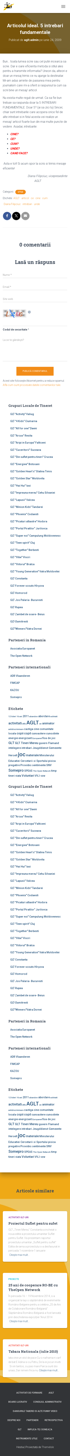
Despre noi (13, 1420)
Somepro (16, 697)
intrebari (27, 204)
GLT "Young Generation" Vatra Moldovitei (35, 571)
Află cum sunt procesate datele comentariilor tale (31, 385)
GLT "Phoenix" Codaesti (24, 514)
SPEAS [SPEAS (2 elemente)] (28, 770)
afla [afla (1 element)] (24, 724)
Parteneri (32, 1420)
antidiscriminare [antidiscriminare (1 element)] (16, 729)
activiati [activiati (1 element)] (53, 716)
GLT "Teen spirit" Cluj (22, 542)
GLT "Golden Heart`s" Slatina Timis (31, 471)
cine (37, 198)
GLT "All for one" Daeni (23, 428)
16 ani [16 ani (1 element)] (19, 716)
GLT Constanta (18, 578)
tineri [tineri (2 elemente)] (11, 775)
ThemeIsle (48, 1447)
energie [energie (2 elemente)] (13, 738)
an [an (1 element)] (40, 724)
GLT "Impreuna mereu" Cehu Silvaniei (32, 492)
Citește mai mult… (19, 1254)
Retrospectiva (54, 1420)
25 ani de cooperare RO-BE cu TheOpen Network (33, 1287)
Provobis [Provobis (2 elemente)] (26, 765)
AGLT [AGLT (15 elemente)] (32, 723)
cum (45, 198)
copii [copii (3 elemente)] (20, 733)
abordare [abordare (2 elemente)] (44, 716)
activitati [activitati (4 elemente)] (15, 723)
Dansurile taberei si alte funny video (35, 1411)
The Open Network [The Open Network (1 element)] (42, 771)
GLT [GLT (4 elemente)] (11, 743)
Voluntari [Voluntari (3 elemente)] (28, 775)
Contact (49, 1438)
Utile (20, 192)
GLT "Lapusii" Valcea (22, 499)
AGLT (16, 198)
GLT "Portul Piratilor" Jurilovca (28, 528)
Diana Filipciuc (12, 204)
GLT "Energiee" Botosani (25, 464)
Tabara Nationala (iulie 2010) (33, 1351)
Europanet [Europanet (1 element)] (37, 738)
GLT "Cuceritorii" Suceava (25, 449)
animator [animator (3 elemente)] (48, 723)
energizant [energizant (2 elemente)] (25, 738)
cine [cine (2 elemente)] (36, 729)
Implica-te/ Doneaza (40, 1429)
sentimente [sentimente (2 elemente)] (39, 765)
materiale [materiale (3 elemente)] (32, 755)
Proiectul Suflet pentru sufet (32, 1223)
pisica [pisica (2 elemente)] (52, 760)
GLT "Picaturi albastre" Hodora (28, 521)
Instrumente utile (27, 1438)
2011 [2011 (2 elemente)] (26, 716)
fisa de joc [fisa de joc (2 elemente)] (48, 738)
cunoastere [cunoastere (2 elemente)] (39, 733)
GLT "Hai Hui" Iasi (20, 485)
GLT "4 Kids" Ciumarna (23, 421)
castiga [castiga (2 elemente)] (28, 729)
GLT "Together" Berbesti (24, 549)
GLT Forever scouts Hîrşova (27, 585)
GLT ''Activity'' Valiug (22, 414)
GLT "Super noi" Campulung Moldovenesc (35, 535)
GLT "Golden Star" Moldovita (27, 478)
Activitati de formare (29, 1392)
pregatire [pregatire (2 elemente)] (14, 765)
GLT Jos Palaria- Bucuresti (26, 600)
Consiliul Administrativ (47, 1402)
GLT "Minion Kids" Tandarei (26, 506)
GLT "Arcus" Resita (21, 435)
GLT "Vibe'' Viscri (20, 557)
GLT (19, 1429)
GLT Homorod (18, 592)
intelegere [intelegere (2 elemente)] (14, 747)
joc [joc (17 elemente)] (21, 754)
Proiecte (13, 1279)
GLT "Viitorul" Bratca (22, 564)
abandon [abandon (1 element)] (33, 716)
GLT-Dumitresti (19, 621)
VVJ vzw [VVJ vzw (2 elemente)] (40, 775)
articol (25, 198)
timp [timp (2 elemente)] (54, 770)
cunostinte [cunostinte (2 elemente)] (52, 733)
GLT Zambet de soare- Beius (27, 614)
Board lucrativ (17, 1402)
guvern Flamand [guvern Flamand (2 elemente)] (49, 743)
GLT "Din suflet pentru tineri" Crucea (31, 456)
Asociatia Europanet (22, 648)
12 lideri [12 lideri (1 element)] (12, 716)
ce (32, 198)
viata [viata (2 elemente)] (18, 775)
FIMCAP (15, 682)
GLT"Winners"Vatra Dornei (26, 628)
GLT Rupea (16, 607)
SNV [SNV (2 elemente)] (49, 765)
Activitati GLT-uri (18, 1217)
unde (37, 204)
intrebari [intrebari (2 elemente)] (26, 747)
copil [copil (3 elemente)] (27, 733)
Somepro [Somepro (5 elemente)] (16, 770)
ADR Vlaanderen (20, 675)
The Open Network (21, 655)
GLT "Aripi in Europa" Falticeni (28, 442)
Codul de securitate (15, 329)
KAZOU (14, 690)
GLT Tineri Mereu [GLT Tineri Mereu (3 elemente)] (26, 743)
